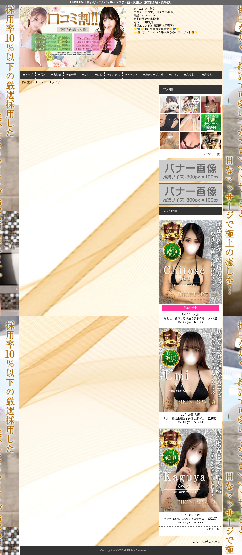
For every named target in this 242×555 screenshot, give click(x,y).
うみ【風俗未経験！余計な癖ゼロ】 (185, 418)
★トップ (28, 74)
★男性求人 (208, 74)
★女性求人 (190, 74)
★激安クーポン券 (153, 74)
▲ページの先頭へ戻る (206, 541)
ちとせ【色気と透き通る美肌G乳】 (185, 318)
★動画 (98, 74)
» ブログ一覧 (212, 154)
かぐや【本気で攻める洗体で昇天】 (185, 518)
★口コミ (173, 74)
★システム (113, 74)
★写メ (42, 74)
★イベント (131, 74)
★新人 (85, 74)
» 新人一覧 (213, 529)
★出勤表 (56, 74)
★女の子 (71, 74)
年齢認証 (26, 82)
